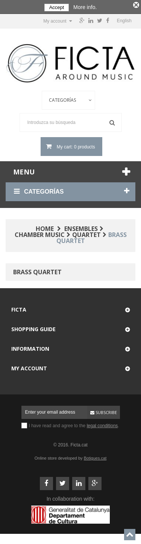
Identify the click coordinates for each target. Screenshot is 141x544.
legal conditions (102, 424)
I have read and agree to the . (74, 424)
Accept (56, 7)
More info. (85, 7)
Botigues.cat (95, 457)
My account (29, 367)
